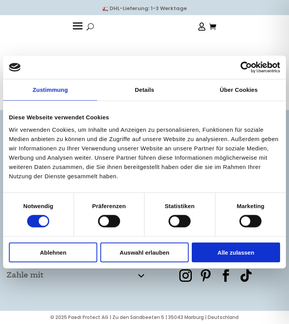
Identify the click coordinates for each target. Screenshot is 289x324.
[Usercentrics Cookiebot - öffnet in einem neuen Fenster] (246, 67)
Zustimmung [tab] (50, 89)
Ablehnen (53, 252)
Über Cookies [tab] (239, 89)
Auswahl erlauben (144, 252)
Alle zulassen (235, 252)
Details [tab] (144, 89)
